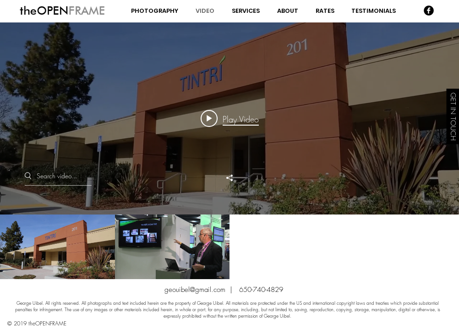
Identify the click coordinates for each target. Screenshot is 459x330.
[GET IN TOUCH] (452, 116)
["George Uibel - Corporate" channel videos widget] (229, 150)
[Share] (229, 177)
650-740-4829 (261, 289)
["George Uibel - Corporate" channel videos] (229, 246)
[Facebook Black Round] (429, 11)
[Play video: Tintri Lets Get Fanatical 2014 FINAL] (230, 119)
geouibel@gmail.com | (201, 289)
